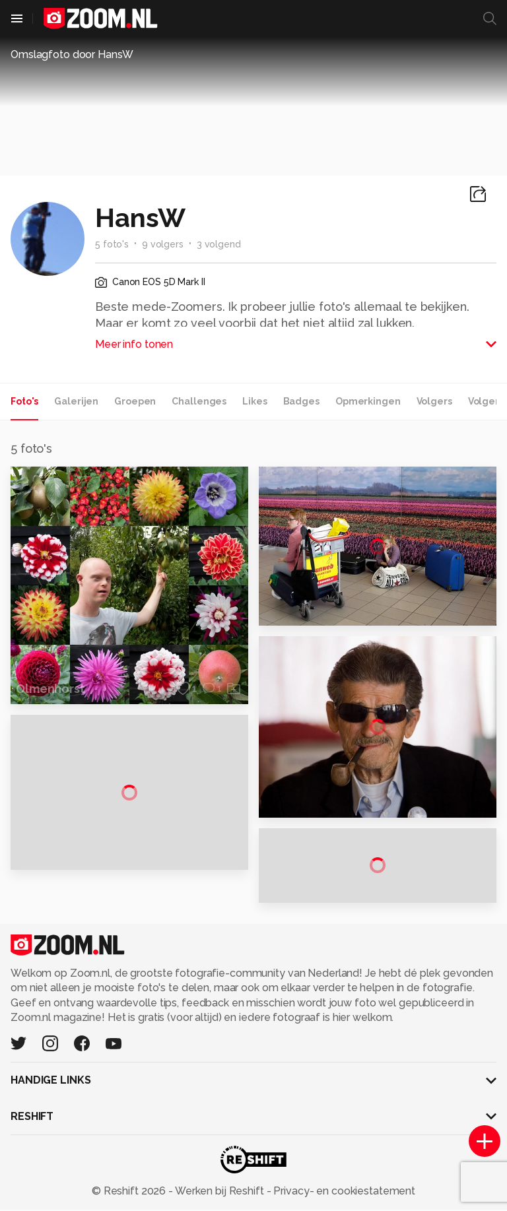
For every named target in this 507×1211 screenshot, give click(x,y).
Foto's (24, 401)
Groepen (135, 401)
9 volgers (163, 244)
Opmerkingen (368, 401)
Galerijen (76, 401)
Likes (254, 401)
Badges (301, 401)
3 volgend (219, 244)
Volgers (434, 401)
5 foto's (112, 244)
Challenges (199, 401)
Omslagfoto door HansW (72, 54)
